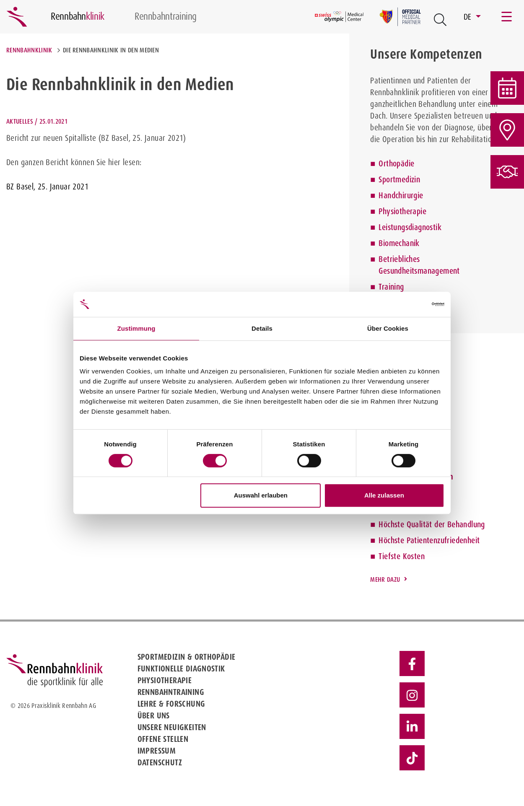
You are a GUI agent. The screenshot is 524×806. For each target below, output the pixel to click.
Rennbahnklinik (29, 50)
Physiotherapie (402, 211)
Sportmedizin (399, 179)
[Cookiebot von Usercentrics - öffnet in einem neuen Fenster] (407, 304)
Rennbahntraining (170, 692)
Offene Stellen (163, 738)
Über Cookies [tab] (387, 328)
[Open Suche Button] (440, 20)
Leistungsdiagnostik (410, 227)
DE (469, 16)
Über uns (153, 715)
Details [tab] (262, 328)
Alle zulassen (384, 495)
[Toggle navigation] (507, 17)
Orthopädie (396, 163)
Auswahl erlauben (261, 495)
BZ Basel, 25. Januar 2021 (47, 186)
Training (391, 286)
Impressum (156, 750)
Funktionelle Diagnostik (181, 668)
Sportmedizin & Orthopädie (186, 656)
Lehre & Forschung (171, 703)
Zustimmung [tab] (136, 328)
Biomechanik (399, 243)
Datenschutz (159, 762)
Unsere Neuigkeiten (171, 727)
